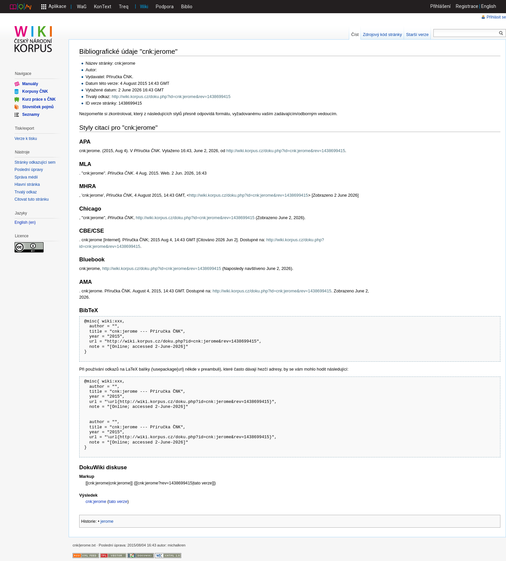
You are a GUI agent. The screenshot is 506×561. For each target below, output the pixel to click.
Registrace (467, 6)
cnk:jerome (95, 501)
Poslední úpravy (29, 169)
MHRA (87, 186)
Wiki (144, 6)
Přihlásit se (496, 17)
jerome (107, 521)
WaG (81, 6)
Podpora (165, 6)
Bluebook (92, 259)
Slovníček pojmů (37, 107)
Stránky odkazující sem (35, 162)
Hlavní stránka (27, 184)
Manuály (30, 84)
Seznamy (30, 114)
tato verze (118, 501)
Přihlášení (440, 6)
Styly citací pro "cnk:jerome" (118, 127)
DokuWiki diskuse (103, 467)
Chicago (90, 209)
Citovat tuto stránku (32, 199)
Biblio (186, 6)
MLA (85, 164)
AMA (85, 282)
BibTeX (88, 310)
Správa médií (26, 177)
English (488, 6)
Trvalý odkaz (26, 192)
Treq (123, 6)
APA (84, 142)
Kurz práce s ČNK (38, 99)
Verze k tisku (26, 138)
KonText (102, 6)
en (32, 222)
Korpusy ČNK (35, 91)
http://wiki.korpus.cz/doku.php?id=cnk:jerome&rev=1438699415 (171, 96)
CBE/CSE (91, 231)
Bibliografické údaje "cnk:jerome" (128, 51)
